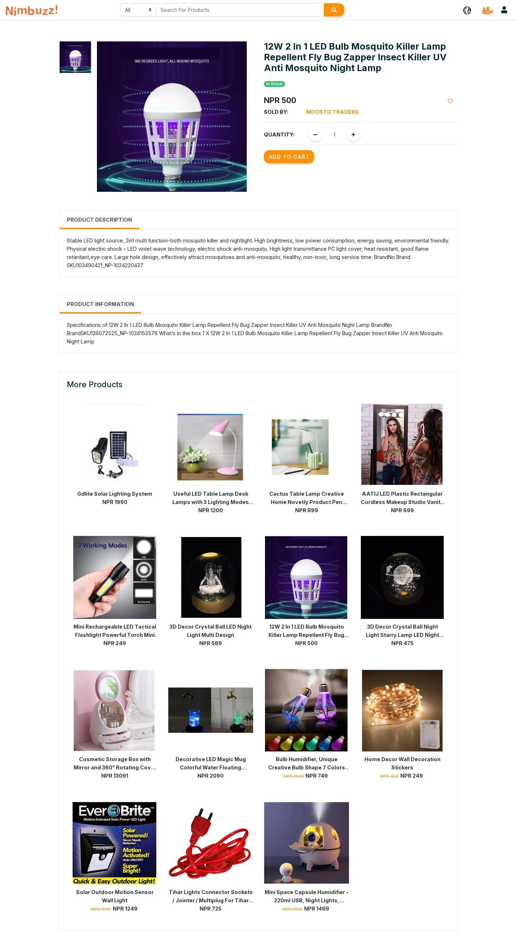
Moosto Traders (332, 112)
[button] (467, 9)
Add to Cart (289, 157)
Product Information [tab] (100, 304)
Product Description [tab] (99, 220)
